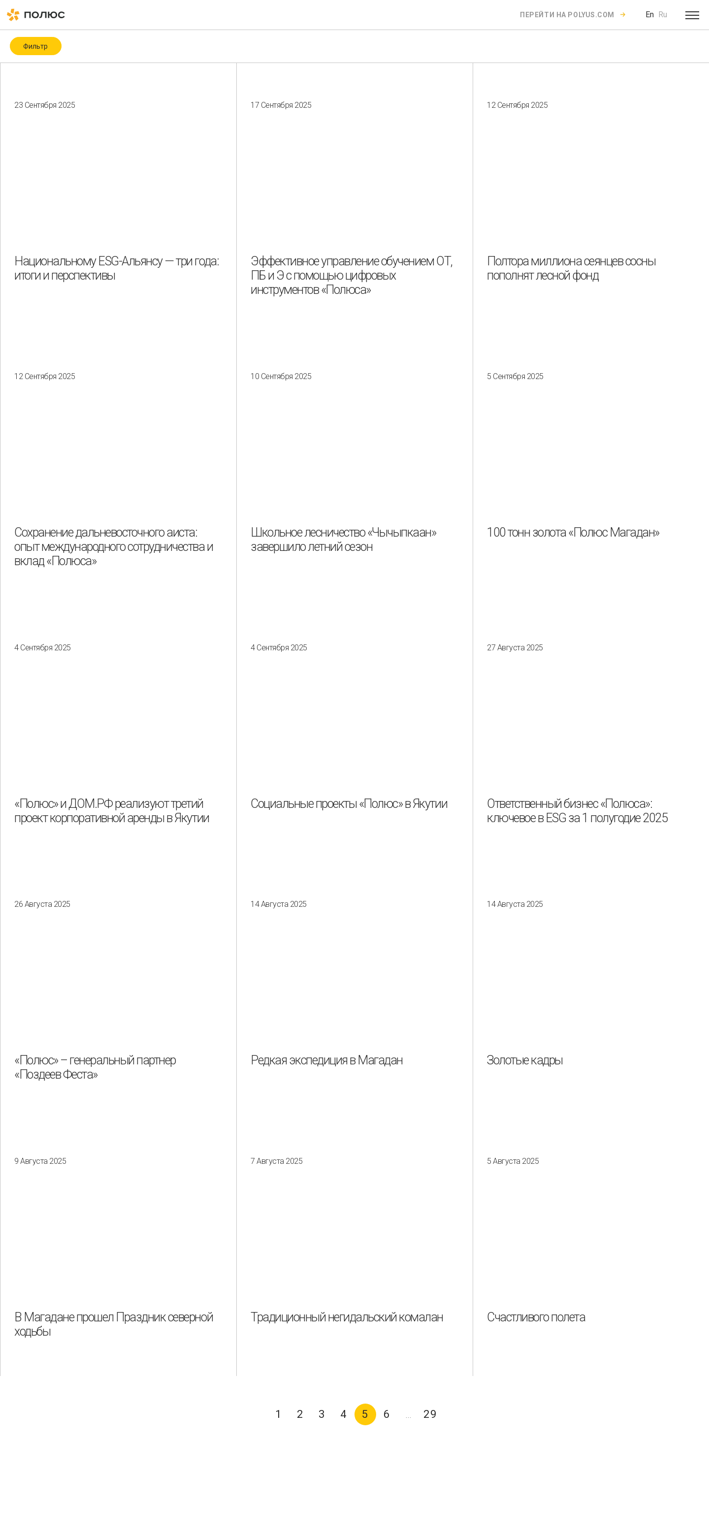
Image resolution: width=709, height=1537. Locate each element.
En (649, 14)
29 (430, 1414)
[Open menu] (692, 15)
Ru (662, 14)
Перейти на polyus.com (567, 14)
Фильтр (35, 46)
